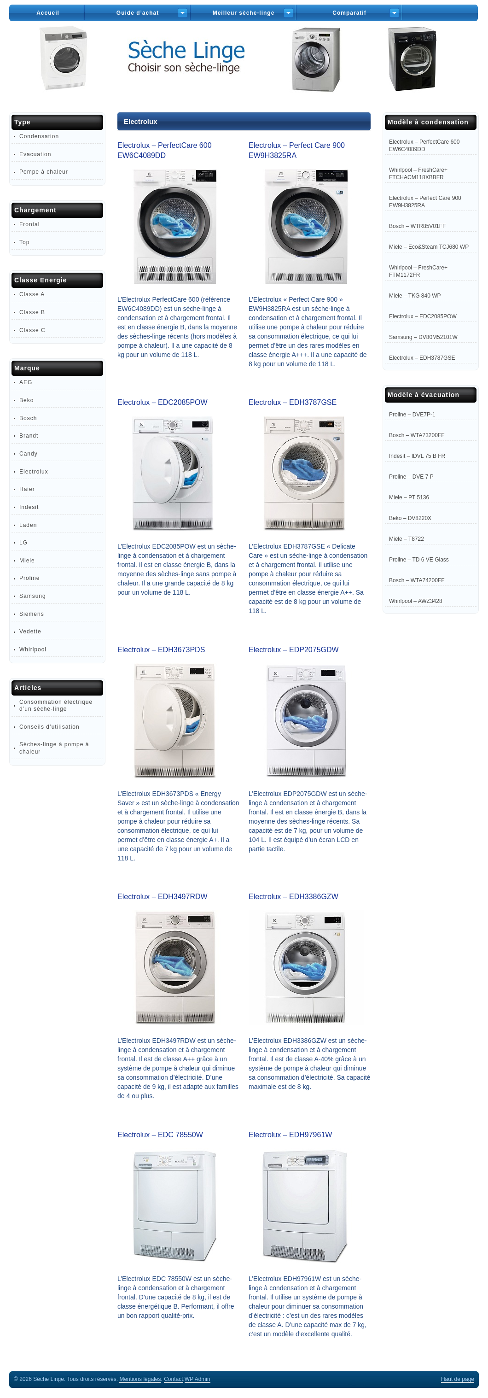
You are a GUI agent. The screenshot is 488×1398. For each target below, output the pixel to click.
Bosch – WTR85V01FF (417, 226)
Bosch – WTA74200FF (417, 580)
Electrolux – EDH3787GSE (293, 402)
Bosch (28, 418)
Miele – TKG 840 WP (415, 295)
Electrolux (33, 471)
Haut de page (457, 1379)
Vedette (30, 631)
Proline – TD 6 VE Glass (419, 559)
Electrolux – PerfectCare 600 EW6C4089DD (424, 145)
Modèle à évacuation (423, 394)
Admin (197, 1379)
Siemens (31, 614)
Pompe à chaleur (43, 172)
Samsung (32, 596)
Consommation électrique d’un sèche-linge (56, 705)
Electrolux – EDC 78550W (160, 1135)
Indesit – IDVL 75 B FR (417, 456)
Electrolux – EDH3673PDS (161, 650)
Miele (27, 560)
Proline (29, 578)
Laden (28, 525)
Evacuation (35, 154)
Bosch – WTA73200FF (417, 435)
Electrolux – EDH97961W (290, 1135)
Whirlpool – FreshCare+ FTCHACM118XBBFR (418, 174)
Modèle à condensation (428, 122)
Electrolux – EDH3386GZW (293, 897)
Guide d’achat (137, 13)
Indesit (29, 507)
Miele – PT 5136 (409, 497)
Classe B (32, 312)
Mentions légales (140, 1379)
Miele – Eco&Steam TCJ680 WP (429, 247)
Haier (27, 489)
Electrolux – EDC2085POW (162, 402)
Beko (26, 400)
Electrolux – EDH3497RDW (162, 897)
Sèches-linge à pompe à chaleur (54, 748)
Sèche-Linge (244, 69)
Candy (28, 453)
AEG (25, 382)
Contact (173, 1379)
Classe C (32, 330)
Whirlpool (32, 649)
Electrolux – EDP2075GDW (294, 650)
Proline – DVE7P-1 (412, 414)
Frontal (29, 224)
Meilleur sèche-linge (244, 13)
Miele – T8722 (406, 539)
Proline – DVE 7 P (411, 477)
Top (24, 242)
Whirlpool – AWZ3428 (415, 601)
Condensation (39, 136)
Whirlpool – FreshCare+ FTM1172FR (418, 271)
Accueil (47, 13)
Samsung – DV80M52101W (423, 337)
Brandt (28, 436)
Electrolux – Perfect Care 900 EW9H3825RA (425, 202)
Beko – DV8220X (410, 518)
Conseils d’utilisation (49, 727)
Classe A (32, 294)
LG (23, 542)
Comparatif (349, 13)
